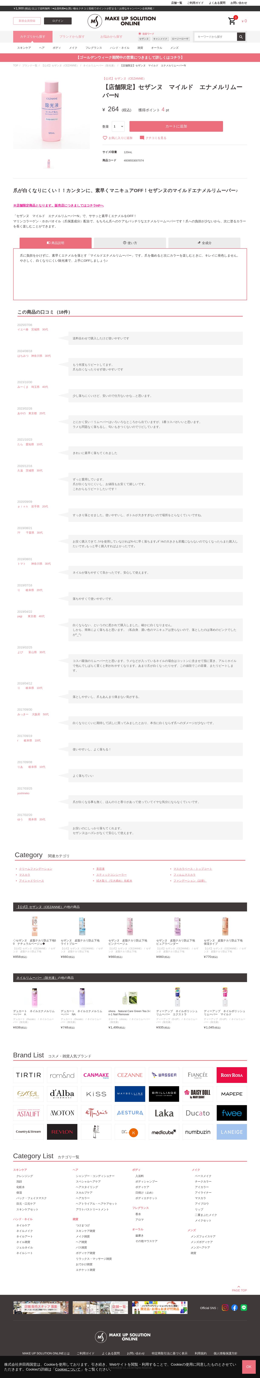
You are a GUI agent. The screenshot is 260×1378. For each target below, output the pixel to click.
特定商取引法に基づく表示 (170, 1353)
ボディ (57, 47)
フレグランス (93, 47)
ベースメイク (203, 1176)
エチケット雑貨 (85, 1269)
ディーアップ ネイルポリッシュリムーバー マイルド (224, 1013)
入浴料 (139, 1176)
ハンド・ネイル (119, 47)
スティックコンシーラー (111, 874)
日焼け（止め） (145, 1192)
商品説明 (55, 243)
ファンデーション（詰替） (190, 880)
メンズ (174, 47)
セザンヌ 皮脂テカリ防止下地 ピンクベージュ (129, 942)
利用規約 (201, 1353)
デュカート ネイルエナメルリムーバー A (34, 1013)
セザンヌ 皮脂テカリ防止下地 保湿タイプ (224, 942)
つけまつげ (83, 1225)
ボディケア (142, 1187)
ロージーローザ (180, 38)
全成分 (204, 243)
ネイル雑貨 (23, 1242)
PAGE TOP (239, 1289)
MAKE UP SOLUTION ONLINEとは (46, 1353)
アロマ (139, 1219)
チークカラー (203, 1181)
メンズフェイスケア (203, 1236)
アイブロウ (202, 1203)
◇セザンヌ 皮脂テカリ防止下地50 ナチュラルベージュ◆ (34, 942)
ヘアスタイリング (87, 1187)
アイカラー (202, 1187)
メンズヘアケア (200, 1247)
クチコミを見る (152, 138)
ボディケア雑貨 (85, 1253)
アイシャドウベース (31, 880)
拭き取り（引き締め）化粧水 (114, 880)
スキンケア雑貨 (85, 1230)
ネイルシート (24, 1253)
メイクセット (203, 1220)
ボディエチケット (146, 1198)
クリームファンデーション (35, 868)
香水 (138, 1214)
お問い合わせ (238, 2)
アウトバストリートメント (92, 1209)
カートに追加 (176, 126)
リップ (199, 1209)
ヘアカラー (83, 1198)
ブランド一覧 (29, 65)
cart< (232, 18)
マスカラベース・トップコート (192, 868)
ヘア (42, 47)
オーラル (156, 47)
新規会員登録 (27, 20)
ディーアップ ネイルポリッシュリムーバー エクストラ (177, 1013)
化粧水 (20, 1187)
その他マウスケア (146, 1241)
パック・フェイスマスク (31, 1198)
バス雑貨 (81, 1247)
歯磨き (139, 1235)
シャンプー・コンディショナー (95, 1176)
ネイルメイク (24, 1230)
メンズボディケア (202, 1242)
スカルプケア (84, 1192)
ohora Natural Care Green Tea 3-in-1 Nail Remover (129, 1013)
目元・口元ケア (26, 1203)
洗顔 (19, 1181)
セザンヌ (144, 38)
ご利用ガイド (195, 2)
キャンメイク (160, 38)
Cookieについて (68, 1369)
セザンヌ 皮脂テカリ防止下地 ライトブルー (81, 942)
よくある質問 (217, 2)
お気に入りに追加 (117, 138)
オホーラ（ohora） (118, 1019)
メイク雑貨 (83, 1236)
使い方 (130, 243)
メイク (73, 47)
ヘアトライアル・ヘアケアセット (96, 1203)
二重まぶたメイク (206, 1215)
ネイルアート (24, 1236)
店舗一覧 (176, 2)
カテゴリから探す (32, 36)
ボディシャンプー (146, 1181)
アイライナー (203, 1192)
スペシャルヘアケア (88, 1181)
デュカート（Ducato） (25, 1019)
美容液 (100, 868)
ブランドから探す (72, 36)
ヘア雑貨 (81, 1242)
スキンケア (24, 47)
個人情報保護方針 (225, 1353)
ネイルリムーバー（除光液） (99, 65)
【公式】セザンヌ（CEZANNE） (60, 65)
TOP (15, 65)
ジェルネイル (24, 1247)
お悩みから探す (111, 36)
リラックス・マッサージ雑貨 (94, 1258)
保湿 (19, 1192)
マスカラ (24, 874)
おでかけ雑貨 (84, 1264)
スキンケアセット (27, 1209)
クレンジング (24, 1176)
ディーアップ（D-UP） (168, 1019)
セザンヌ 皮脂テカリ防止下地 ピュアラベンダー (177, 942)
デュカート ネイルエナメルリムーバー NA (81, 1013)
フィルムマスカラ (184, 874)
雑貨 (140, 47)
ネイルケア (23, 1225)
